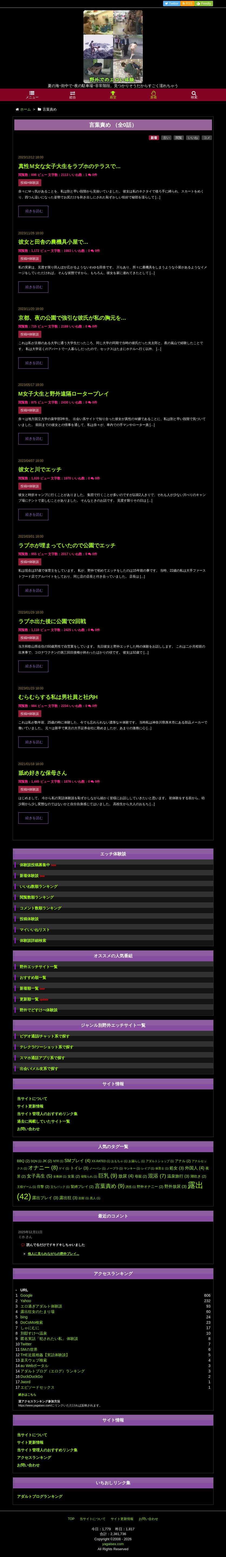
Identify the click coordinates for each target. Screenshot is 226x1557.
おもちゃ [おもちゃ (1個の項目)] (119, 1161)
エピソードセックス (38, 1387)
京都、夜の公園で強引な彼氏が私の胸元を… (72, 318)
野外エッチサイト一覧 (39, 967)
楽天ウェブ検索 (34, 1360)
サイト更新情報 (30, 1106)
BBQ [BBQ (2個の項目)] (23, 1161)
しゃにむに (30, 1328)
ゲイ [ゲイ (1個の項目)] (64, 1168)
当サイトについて (32, 1098)
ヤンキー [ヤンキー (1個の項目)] (132, 1168)
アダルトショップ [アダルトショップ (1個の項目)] (160, 1161)
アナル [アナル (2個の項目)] (183, 1161)
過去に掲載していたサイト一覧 (43, 1121)
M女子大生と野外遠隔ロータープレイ (63, 394)
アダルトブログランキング (39, 1496)
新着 (154, 138)
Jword (26, 1382)
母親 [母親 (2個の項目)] (141, 1176)
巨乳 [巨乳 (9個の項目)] (107, 1175)
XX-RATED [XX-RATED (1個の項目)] (101, 1161)
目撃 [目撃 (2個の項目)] (43, 1187)
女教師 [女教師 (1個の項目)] (59, 1176)
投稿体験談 (29, 919)
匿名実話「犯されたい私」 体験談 (49, 1338)
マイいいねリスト (35, 930)
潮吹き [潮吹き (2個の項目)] (198, 1176)
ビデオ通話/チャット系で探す (45, 1036)
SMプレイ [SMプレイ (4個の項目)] (77, 1160)
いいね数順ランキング (39, 886)
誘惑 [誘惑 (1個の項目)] (131, 1186)
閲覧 (179, 138)
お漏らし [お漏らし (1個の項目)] (137, 1161)
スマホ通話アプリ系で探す (42, 1058)
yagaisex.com (113, 1544)
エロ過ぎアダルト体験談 (41, 1306)
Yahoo (26, 1301)
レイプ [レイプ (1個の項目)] (147, 1168)
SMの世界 (29, 1349)
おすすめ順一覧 (33, 977)
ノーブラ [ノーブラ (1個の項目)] (115, 1168)
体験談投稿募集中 (38, 865)
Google (27, 1295)
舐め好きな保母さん (42, 773)
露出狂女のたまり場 (38, 1311)
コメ (207, 138)
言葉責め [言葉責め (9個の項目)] (110, 1186)
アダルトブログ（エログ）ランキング (53, 1371)
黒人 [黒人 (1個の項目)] (95, 1198)
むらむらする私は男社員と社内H (58, 697)
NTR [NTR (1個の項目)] (58, 1161)
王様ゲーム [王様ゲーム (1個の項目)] (26, 1186)
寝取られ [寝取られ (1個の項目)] (89, 1176)
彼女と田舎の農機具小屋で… (53, 242)
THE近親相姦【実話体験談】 (45, 1355)
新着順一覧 (32, 988)
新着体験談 (32, 876)
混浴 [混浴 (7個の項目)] (157, 1176)
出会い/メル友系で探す (39, 1069)
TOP (71, 1519)
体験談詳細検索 (33, 940)
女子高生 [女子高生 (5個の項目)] (39, 1176)
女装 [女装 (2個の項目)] (74, 1176)
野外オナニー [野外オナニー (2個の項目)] (150, 1187)
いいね (193, 138)
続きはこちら (27, 1394)
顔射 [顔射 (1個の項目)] (84, 1198)
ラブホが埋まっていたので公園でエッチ (67, 545)
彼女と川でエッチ (40, 469)
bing (24, 1317)
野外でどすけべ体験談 (39, 1010)
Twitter (26, 1344)
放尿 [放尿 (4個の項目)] (125, 1175)
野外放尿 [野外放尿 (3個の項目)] (175, 1186)
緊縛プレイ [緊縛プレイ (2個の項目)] (82, 1187)
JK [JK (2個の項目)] (47, 1161)
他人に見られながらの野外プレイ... (53, 1254)
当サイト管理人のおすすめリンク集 (47, 1114)
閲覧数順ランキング (37, 897)
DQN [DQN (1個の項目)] (36, 1161)
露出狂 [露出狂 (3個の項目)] (68, 1198)
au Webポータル (35, 1365)
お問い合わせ (28, 1129)
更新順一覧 (34, 999)
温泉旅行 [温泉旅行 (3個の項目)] (178, 1176)
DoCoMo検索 (32, 1322)
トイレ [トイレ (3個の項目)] (79, 1168)
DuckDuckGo (32, 1376)
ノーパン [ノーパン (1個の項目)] (97, 1168)
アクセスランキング (34, 1457)
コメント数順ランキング (40, 908)
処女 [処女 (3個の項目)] (177, 1168)
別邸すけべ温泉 (34, 1333)
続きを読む (34, 211)
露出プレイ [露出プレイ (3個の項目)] (45, 1198)
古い (166, 138)
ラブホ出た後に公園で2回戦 (52, 621)
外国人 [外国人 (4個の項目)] (194, 1167)
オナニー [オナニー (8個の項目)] (43, 1168)
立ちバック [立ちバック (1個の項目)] (60, 1186)
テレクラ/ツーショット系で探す (47, 1047)
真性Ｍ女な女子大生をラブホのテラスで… (69, 166)
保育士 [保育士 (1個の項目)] (161, 1168)
